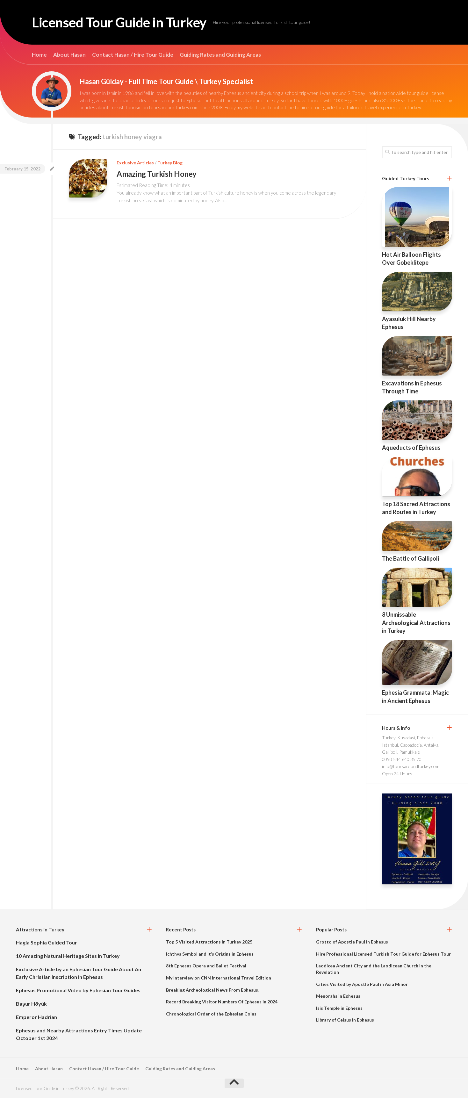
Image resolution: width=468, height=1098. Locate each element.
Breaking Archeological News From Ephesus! (213, 990)
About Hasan (69, 55)
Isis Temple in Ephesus (339, 1008)
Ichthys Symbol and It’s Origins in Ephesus (210, 954)
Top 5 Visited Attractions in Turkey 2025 (209, 941)
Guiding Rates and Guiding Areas (220, 55)
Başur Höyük (31, 1004)
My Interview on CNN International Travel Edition (218, 977)
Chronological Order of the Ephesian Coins (211, 1013)
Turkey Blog (170, 162)
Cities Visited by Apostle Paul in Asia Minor (362, 984)
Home (39, 55)
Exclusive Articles (135, 162)
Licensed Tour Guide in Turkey (119, 22)
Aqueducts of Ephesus (411, 447)
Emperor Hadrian (36, 1017)
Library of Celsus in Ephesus (345, 1020)
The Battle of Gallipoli (410, 558)
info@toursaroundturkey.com (410, 766)
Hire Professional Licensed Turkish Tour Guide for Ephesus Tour (383, 954)
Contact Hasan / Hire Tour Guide (132, 55)
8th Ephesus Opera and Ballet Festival (206, 965)
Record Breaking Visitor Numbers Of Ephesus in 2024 (221, 1001)
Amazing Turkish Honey (157, 173)
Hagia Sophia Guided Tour (46, 942)
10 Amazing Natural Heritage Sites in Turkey (68, 956)
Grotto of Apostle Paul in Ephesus (352, 941)
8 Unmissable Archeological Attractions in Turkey (416, 622)
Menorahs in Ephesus (338, 996)
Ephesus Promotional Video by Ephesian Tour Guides (78, 990)
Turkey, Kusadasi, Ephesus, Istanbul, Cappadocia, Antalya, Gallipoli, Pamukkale (410, 745)
